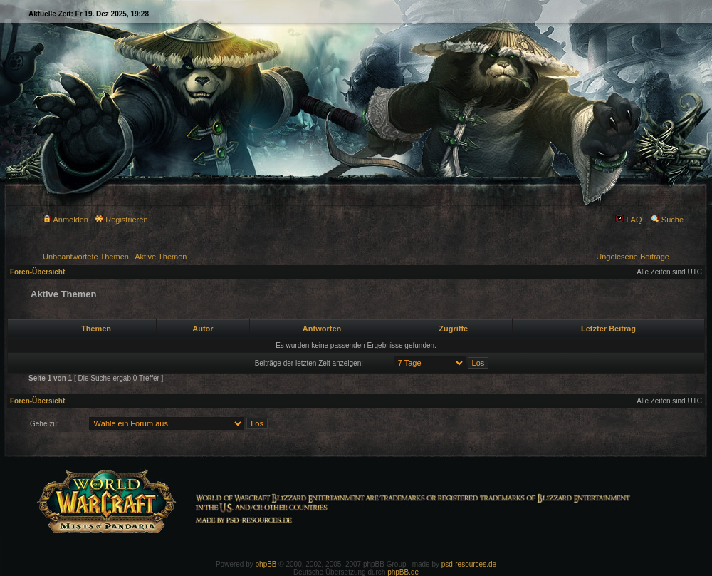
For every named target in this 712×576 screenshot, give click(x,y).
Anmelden (65, 219)
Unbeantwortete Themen (86, 256)
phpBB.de (403, 572)
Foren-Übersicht (37, 272)
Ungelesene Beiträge (632, 256)
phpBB (266, 564)
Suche (667, 219)
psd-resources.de (468, 564)
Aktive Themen (161, 256)
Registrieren (121, 219)
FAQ (628, 219)
